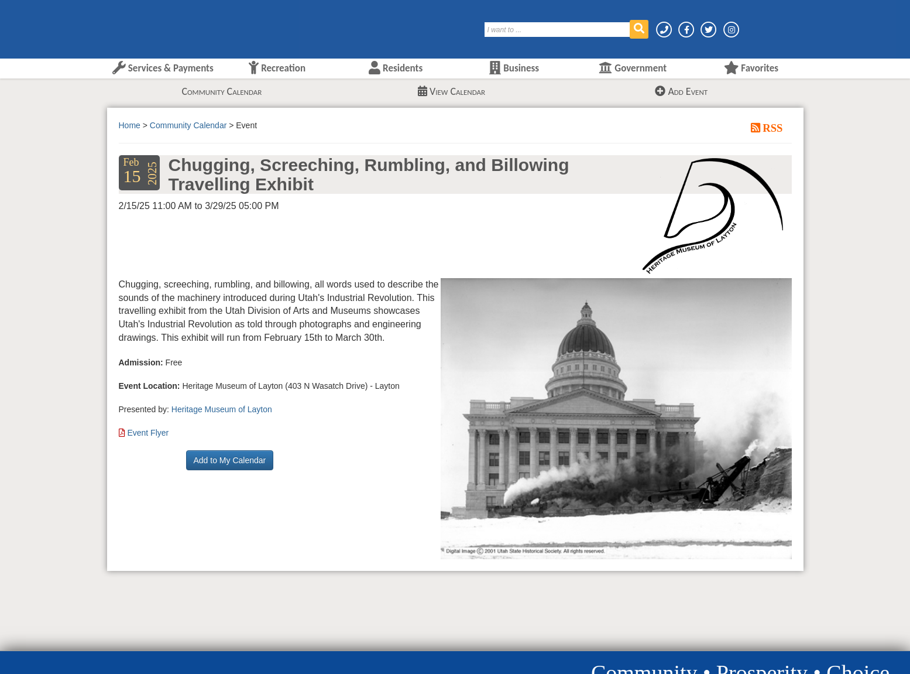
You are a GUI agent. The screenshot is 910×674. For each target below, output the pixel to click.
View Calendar (451, 91)
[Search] (558, 29)
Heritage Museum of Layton (221, 409)
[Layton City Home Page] (142, 25)
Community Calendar (221, 91)
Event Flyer (148, 432)
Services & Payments (163, 68)
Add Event (681, 91)
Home (129, 125)
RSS (771, 127)
